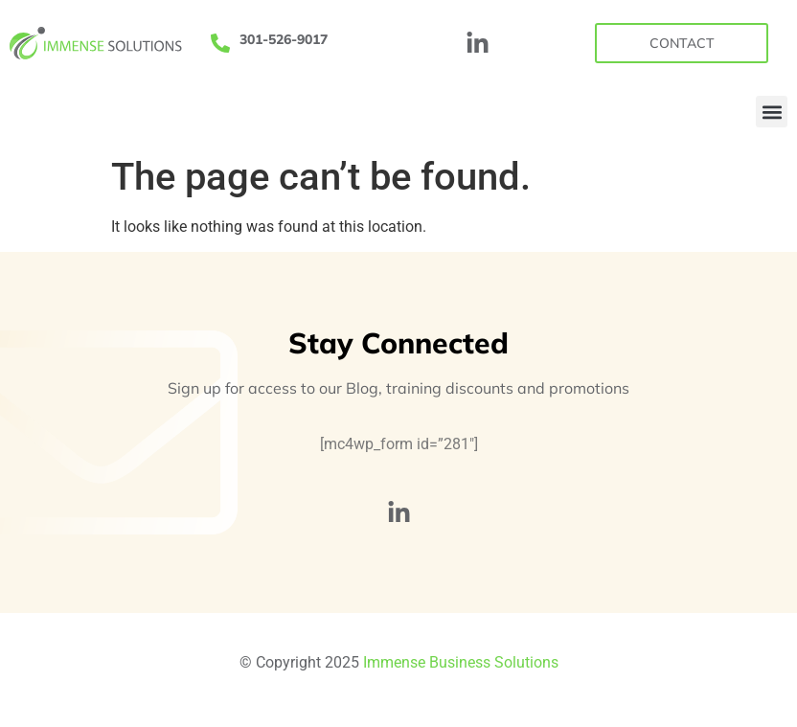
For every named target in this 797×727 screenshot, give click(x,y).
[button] (771, 111)
